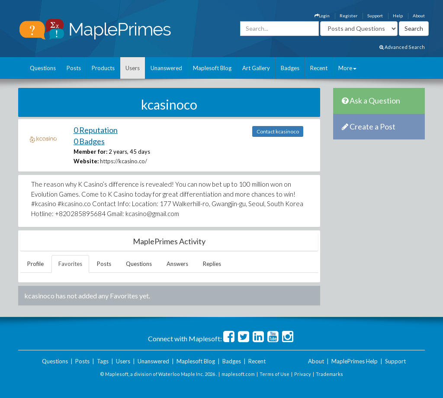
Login (322, 15)
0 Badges (89, 141)
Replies (212, 263)
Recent (318, 68)
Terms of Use (274, 374)
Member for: (90, 151)
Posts (74, 68)
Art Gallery (256, 68)
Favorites (70, 263)
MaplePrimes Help (354, 361)
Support (375, 15)
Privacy (302, 374)
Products (103, 68)
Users (132, 68)
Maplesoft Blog (212, 68)
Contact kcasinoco (278, 131)
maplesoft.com (238, 374)
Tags (103, 361)
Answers (177, 263)
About (419, 15)
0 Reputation (96, 130)
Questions (43, 68)
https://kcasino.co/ (123, 161)
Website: (86, 161)
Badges (290, 68)
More (347, 68)
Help (398, 15)
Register (348, 15)
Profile (35, 263)
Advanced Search (402, 47)
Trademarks (329, 374)
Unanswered (166, 68)
